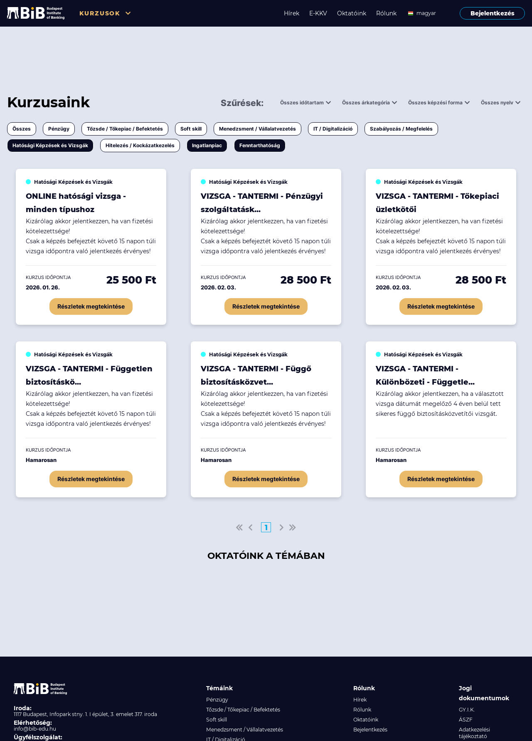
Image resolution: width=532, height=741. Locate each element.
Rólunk (386, 13)
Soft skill (191, 129)
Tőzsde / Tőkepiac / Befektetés (125, 129)
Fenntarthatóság (259, 145)
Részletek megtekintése (91, 306)
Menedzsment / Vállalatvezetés (257, 129)
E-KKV (318, 13)
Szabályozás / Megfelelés (401, 129)
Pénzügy (58, 129)
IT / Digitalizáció (332, 129)
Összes (21, 129)
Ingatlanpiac (207, 145)
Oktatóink (351, 13)
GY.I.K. (467, 709)
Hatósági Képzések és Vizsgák (50, 145)
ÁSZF (466, 719)
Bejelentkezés (492, 13)
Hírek (291, 13)
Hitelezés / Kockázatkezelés (140, 145)
